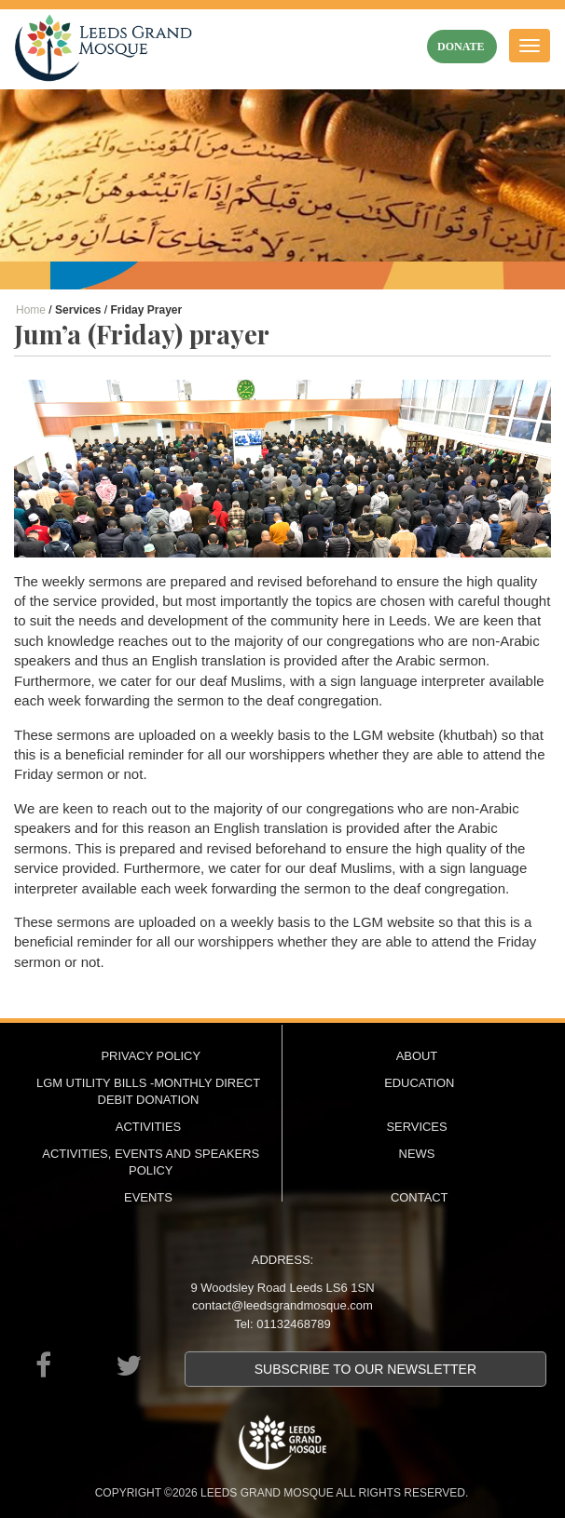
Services (416, 1127)
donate (460, 46)
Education (419, 1083)
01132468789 (293, 1324)
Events (148, 1197)
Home (31, 309)
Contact (419, 1197)
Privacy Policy (150, 1056)
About (417, 1056)
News (417, 1154)
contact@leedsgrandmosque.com (282, 1305)
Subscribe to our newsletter (365, 1369)
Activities (148, 1127)
